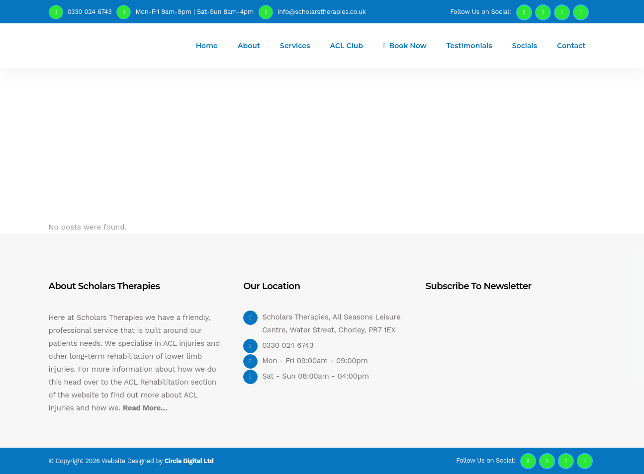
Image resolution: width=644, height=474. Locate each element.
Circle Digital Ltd (189, 461)
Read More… (145, 407)
